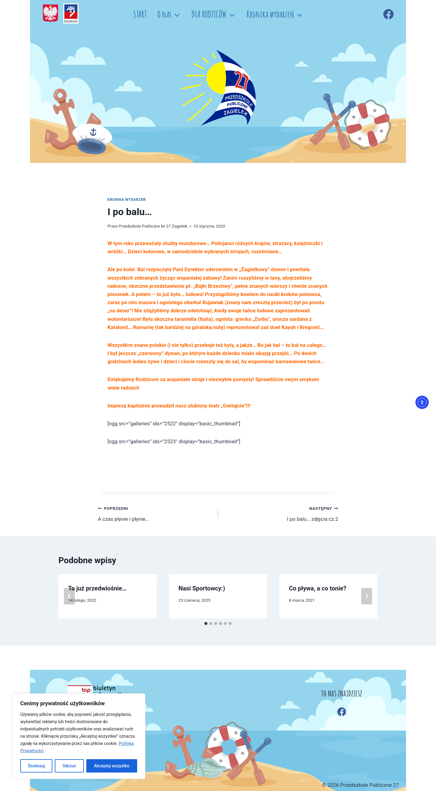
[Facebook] (388, 14)
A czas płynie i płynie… (155, 513)
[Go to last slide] (69, 596)
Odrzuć (69, 765)
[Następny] (366, 596)
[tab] (205, 623)
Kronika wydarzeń (126, 200)
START (140, 14)
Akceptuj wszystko (111, 765)
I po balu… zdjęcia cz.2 (280, 513)
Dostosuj (36, 765)
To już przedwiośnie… (97, 588)
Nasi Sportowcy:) (202, 588)
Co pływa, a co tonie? (317, 588)
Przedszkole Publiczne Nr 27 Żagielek (153, 226)
